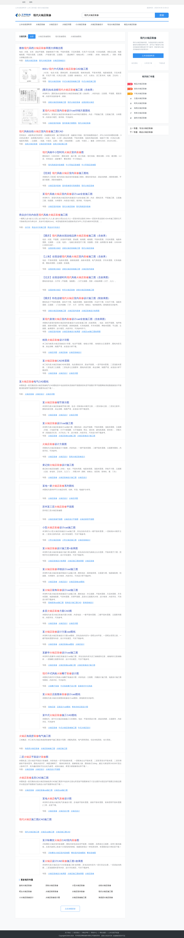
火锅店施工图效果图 (76, 561)
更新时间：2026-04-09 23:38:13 (158, 8)
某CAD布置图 (55, 360)
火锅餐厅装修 (53, 686)
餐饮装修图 (91, 853)
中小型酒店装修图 (89, 165)
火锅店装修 (40, 24)
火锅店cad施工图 (61, 790)
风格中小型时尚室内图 (63, 152)
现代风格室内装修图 (56, 165)
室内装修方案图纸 (69, 123)
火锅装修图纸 (76, 36)
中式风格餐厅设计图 (60, 673)
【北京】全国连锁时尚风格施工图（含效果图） (76, 277)
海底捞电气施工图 (35, 736)
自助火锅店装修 (31, 144)
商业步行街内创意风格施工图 (43, 214)
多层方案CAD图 (57, 611)
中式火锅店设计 (84, 728)
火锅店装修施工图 (48, 748)
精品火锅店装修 (130, 24)
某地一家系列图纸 (58, 485)
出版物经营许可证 (119, 936)
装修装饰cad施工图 (56, 603)
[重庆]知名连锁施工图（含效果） (68, 89)
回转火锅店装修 (52, 885)
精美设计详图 (55, 340)
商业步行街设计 (54, 227)
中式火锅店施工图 (89, 81)
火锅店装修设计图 (53, 897)
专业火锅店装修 (113, 24)
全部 (32, 36)
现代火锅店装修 (43, 8)
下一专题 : (134, 132)
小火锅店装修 (81, 24)
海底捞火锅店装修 (32, 748)
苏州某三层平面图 (58, 506)
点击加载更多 (70, 909)
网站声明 (85, 933)
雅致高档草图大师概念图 (41, 48)
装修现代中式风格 (85, 686)
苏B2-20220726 (106, 936)
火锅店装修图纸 (44, 36)
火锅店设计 (53, 24)
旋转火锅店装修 (25, 885)
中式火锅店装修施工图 (71, 81)
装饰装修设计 (88, 603)
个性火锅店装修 (140, 93)
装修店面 (51, 707)
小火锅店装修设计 (26, 897)
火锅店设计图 (64, 811)
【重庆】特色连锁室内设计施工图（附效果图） (76, 298)
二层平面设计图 (33, 756)
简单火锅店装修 (140, 113)
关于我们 (68, 933)
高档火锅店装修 (31, 60)
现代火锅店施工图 (32, 832)
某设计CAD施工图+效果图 (62, 861)
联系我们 (77, 933)
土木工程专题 (32, 8)
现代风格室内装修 (83, 206)
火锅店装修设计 (97, 24)
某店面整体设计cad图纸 (61, 694)
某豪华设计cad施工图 (60, 652)
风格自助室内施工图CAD (41, 131)
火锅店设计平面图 (71, 519)
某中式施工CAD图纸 (59, 715)
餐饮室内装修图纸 (78, 853)
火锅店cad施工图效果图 (91, 331)
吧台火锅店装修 (25, 891)
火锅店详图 (66, 24)
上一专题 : (134, 128)
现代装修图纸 (60, 36)
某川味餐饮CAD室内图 (60, 840)
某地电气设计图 (57, 798)
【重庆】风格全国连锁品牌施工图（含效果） (75, 235)
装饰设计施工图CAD (73, 603)
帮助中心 (94, 933)
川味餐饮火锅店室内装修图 (59, 853)
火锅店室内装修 (54, 123)
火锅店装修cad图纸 (76, 582)
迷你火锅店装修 (140, 89)
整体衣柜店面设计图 (80, 707)
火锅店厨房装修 (52, 891)
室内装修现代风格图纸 (71, 186)
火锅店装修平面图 (55, 519)
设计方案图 (54, 444)
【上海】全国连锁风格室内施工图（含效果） (75, 256)
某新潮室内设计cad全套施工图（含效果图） (74, 319)
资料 (30, 2)
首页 (23, 2)
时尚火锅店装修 (68, 290)
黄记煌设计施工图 (58, 465)
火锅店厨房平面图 (87, 519)
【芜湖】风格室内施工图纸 (65, 173)
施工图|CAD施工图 (35, 819)
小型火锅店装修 (54, 540)
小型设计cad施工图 (59, 527)
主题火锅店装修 (140, 98)
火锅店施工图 (61, 748)
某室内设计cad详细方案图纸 (66, 110)
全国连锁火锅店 (88, 102)
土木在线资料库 (20, 8)
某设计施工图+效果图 (60, 548)
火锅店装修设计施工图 (86, 436)
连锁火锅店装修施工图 (57, 102)
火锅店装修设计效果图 (90, 311)
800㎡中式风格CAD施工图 (65, 69)
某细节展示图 (55, 402)
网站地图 (103, 933)
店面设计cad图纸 (64, 707)
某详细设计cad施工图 (60, 569)
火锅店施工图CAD (63, 832)
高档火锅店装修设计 (77, 457)
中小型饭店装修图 (73, 165)
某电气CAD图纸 (34, 381)
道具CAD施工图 (34, 777)
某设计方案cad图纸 (59, 631)
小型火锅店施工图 (69, 540)
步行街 (27, 227)
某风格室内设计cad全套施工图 (67, 194)
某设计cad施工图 (57, 423)
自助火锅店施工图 (60, 144)
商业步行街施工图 (39, 227)
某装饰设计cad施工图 (60, 590)
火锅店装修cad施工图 (67, 436)
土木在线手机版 (113, 933)
